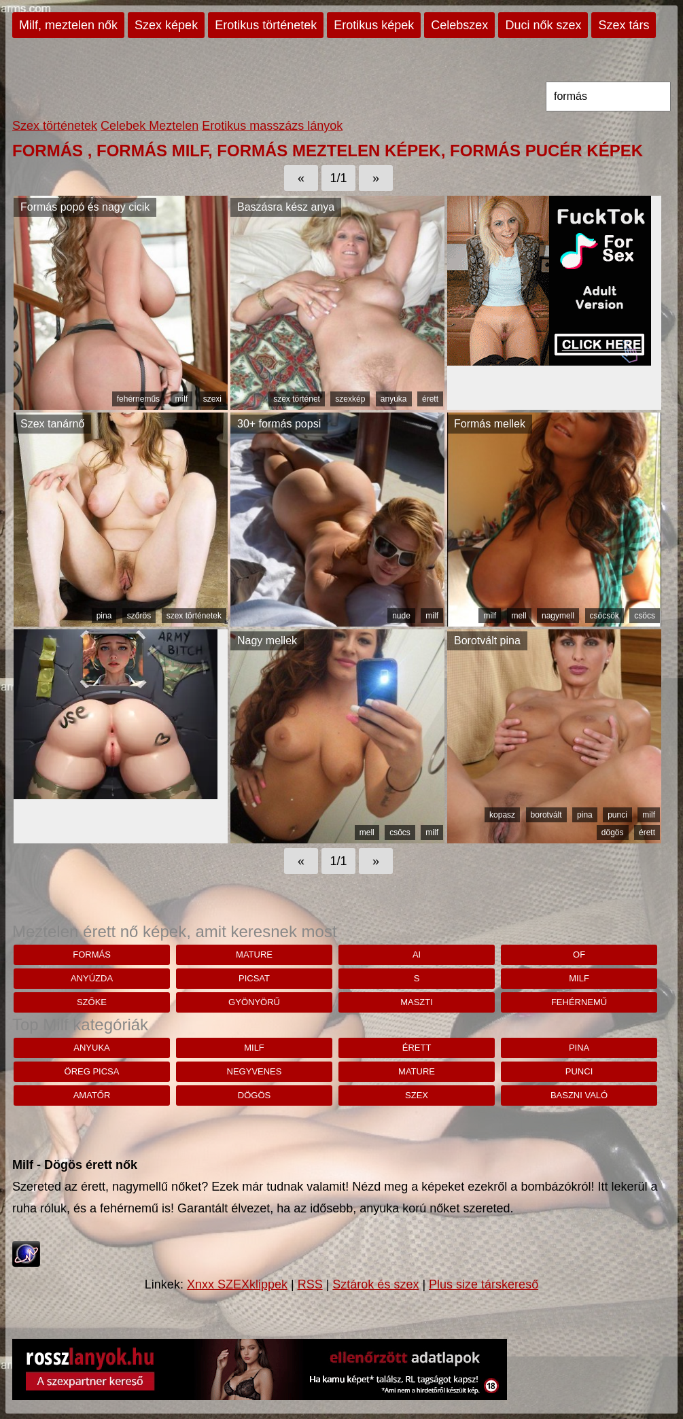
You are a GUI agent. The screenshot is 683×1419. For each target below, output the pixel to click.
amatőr (92, 1095)
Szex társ (623, 25)
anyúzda (92, 978)
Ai (417, 954)
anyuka (394, 399)
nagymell (558, 615)
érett (430, 399)
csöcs (644, 615)
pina (104, 615)
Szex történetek (54, 126)
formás (92, 954)
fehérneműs (138, 399)
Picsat (254, 978)
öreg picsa (92, 1071)
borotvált (546, 815)
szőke (92, 1002)
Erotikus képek (374, 25)
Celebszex (459, 25)
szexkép (350, 399)
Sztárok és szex (375, 1284)
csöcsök (604, 615)
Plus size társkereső (483, 1284)
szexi (212, 399)
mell (519, 615)
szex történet (296, 399)
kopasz (502, 815)
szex (416, 1095)
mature (254, 954)
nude (401, 615)
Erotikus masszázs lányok (272, 126)
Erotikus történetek (266, 25)
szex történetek (194, 615)
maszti (416, 1002)
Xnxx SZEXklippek (237, 1284)
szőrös (139, 615)
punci (617, 815)
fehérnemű (579, 1002)
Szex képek (166, 25)
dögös (612, 832)
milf (181, 399)
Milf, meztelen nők (68, 25)
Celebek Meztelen (149, 126)
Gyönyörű (254, 1002)
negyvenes (254, 1071)
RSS (310, 1284)
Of (579, 954)
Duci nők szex (543, 25)
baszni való (579, 1095)
